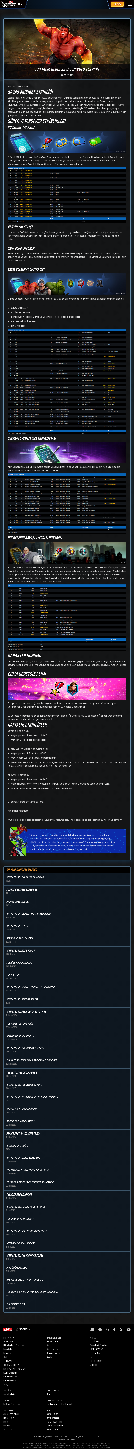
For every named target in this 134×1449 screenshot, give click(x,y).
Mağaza (94, 1338)
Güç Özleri (93, 1364)
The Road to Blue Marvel (20, 1219)
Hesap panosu (52, 1341)
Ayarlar (50, 1357)
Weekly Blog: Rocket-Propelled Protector (30, 987)
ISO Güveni (7, 1361)
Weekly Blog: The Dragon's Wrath (25, 1048)
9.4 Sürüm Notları (16, 1268)
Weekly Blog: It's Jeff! (18, 926)
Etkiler (6, 1357)
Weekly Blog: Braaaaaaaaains (23, 1158)
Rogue (6, 1421)
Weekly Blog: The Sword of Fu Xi (24, 1085)
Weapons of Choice (17, 1146)
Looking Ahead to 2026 (19, 963)
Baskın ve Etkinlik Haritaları (14, 1368)
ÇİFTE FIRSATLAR (96, 1349)
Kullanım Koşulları (43, 1437)
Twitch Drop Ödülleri (54, 1421)
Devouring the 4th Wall (19, 938)
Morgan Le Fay (9, 1418)
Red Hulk (6, 1425)
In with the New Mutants (20, 1036)
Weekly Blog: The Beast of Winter (25, 877)
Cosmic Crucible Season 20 (21, 889)
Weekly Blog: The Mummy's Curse (24, 1255)
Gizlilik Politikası (63, 1437)
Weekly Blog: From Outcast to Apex (26, 1011)
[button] (130, 4)
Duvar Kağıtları (52, 1429)
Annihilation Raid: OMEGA (20, 1121)
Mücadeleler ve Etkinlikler (13, 1345)
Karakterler (7, 1349)
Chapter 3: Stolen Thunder (21, 1109)
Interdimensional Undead (20, 1243)
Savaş (5, 1384)
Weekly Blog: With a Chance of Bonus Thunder (32, 1097)
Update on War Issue (17, 902)
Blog (48, 1394)
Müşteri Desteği (83, 1437)
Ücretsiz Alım (95, 1353)
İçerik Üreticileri (53, 1418)
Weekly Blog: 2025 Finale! (20, 950)
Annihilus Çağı (9, 1394)
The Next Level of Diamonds (21, 1072)
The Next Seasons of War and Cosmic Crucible (32, 1292)
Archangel (7, 1429)
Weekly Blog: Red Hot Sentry (22, 999)
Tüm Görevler (8, 1341)
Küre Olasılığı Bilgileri (55, 1425)
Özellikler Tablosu (10, 1372)
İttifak (49, 1345)
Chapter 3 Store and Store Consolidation (29, 1182)
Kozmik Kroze (8, 1353)
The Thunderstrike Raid (19, 1024)
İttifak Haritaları (53, 1349)
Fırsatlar (93, 1357)
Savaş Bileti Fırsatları (98, 1345)
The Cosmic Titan (15, 1304)
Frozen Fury (13, 975)
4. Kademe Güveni (10, 1376)
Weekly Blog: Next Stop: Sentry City (26, 1231)
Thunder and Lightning (19, 1194)
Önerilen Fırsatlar (97, 1341)
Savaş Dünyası (53, 1414)
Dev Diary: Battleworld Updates (24, 1280)
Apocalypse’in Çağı (11, 1414)
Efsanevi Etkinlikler (11, 1364)
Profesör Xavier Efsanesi (13, 1404)
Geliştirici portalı (53, 1353)
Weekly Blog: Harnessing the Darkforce (29, 914)
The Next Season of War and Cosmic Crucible (31, 1060)
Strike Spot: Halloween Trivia (23, 1133)
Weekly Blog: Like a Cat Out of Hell (25, 1207)
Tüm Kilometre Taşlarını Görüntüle (60, 1404)
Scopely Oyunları (67, 1440)
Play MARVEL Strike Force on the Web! (27, 1170)
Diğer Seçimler (95, 1361)
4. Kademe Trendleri (11, 1380)
